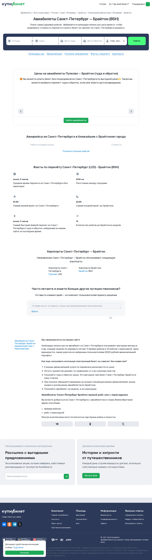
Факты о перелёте (100, 54)
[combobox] (19, 41)
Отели (102, 4)
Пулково (52, 274)
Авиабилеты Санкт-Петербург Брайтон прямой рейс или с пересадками (25, 345)
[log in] (148, 4)
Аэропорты (118, 54)
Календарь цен (36, 54)
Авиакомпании (54, 54)
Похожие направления (76, 54)
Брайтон (83, 271)
